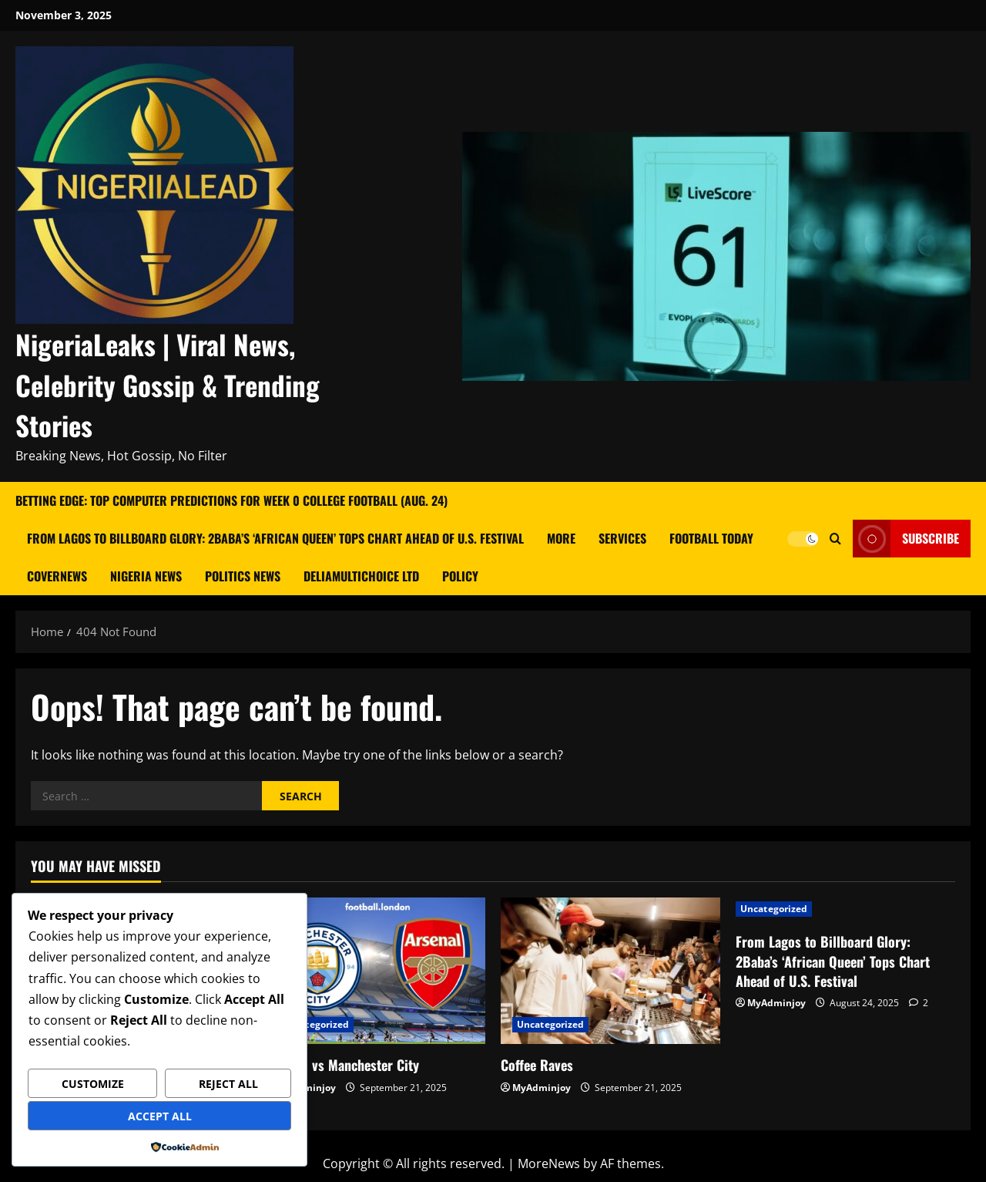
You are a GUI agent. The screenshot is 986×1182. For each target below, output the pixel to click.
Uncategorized (315, 1024)
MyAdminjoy (541, 1087)
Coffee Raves (537, 1065)
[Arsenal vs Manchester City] (375, 970)
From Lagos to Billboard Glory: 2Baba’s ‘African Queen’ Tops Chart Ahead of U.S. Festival (275, 538)
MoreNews (549, 1163)
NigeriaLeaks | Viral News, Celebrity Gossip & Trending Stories (167, 384)
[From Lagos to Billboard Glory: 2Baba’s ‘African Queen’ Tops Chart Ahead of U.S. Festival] (845, 909)
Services (622, 538)
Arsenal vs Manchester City (342, 1065)
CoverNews (57, 576)
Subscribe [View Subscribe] (906, 538)
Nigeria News (146, 576)
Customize (93, 1083)
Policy (460, 576)
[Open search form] (835, 539)
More (561, 538)
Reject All (228, 1083)
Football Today (711, 538)
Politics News (242, 576)
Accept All (160, 1116)
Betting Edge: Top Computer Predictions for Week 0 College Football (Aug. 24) (231, 500)
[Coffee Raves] (610, 970)
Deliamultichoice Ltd (361, 576)
